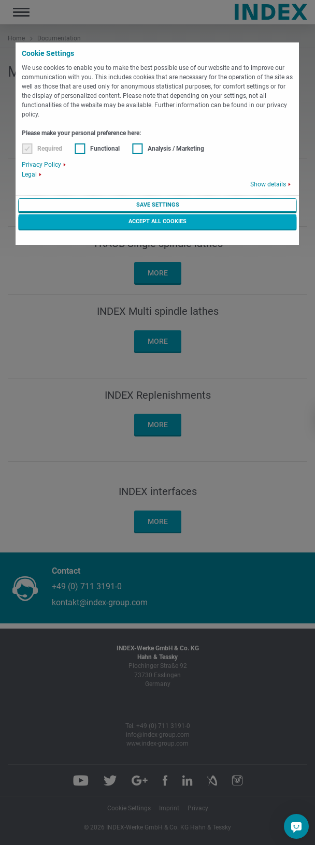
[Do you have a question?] (296, 826)
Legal (29, 174)
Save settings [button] (157, 204)
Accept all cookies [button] (157, 221)
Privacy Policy (41, 164)
